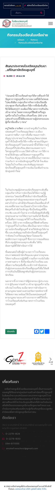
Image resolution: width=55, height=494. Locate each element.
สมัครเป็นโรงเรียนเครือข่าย (37, 5)
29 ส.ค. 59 (20, 76)
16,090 (9, 76)
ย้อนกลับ (11, 331)
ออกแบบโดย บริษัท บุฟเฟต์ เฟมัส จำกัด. (31, 489)
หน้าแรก (20, 39)
